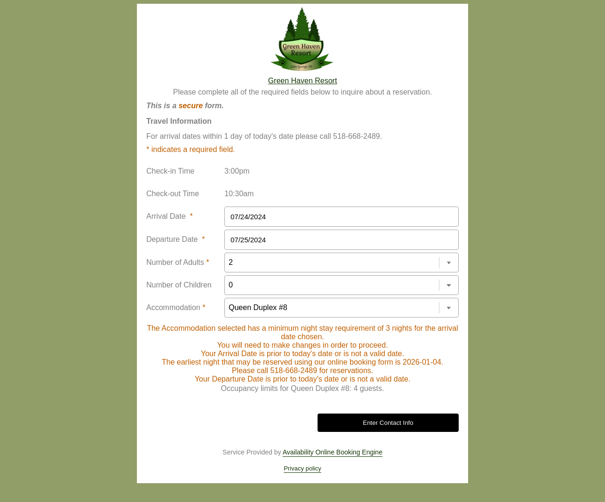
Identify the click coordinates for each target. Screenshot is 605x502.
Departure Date (175, 239)
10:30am (239, 194)
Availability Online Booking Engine (332, 452)
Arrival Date (169, 216)
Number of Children (179, 285)
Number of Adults (177, 262)
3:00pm (236, 171)
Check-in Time (170, 171)
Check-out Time (172, 194)
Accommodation (175, 307)
